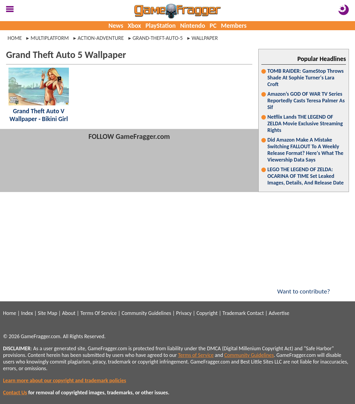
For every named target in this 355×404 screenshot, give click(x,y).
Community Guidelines (146, 313)
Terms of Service (196, 355)
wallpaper (205, 38)
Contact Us (15, 392)
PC (213, 26)
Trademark (234, 313)
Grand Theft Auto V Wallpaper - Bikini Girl (38, 115)
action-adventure (101, 38)
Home (15, 38)
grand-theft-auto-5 (158, 38)
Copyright (207, 313)
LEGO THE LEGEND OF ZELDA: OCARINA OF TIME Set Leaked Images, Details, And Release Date (305, 176)
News (115, 26)
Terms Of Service (98, 313)
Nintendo (192, 26)
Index (27, 313)
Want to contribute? (303, 287)
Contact (255, 313)
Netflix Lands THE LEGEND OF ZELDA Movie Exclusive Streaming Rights (305, 123)
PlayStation (161, 26)
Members (234, 26)
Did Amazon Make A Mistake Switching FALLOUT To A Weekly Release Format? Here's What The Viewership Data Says (305, 149)
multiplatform (50, 38)
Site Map (47, 313)
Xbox (134, 26)
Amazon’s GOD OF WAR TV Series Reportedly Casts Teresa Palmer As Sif (306, 101)
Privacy (184, 313)
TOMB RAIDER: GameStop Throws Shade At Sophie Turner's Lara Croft (305, 78)
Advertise (279, 313)
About (68, 313)
